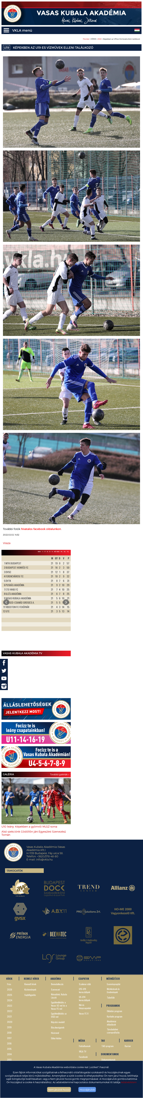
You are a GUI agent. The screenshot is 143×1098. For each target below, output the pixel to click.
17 (45, 551)
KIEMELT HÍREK (31, 978)
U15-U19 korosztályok (84, 990)
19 (42, 551)
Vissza (6, 543)
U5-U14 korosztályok (84, 998)
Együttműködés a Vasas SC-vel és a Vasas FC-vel (59, 1005)
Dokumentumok (108, 1059)
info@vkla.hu (44, 859)
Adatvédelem (128, 1082)
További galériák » (59, 774)
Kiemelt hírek (30, 984)
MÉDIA (81, 1040)
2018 (9, 1032)
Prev (6, 602)
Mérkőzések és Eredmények (113, 990)
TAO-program (107, 1046)
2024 (9, 1000)
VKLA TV (82, 1051)
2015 (9, 1048)
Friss (9, 984)
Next (66, 602)
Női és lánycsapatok (85, 1006)
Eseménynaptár (113, 984)
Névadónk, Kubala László (59, 996)
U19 (6, 47)
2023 (9, 1005)
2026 (9, 989)
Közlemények (30, 989)
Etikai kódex (56, 1038)
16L (65, 551)
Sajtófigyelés (30, 994)
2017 (9, 1038)
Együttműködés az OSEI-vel (59, 1015)
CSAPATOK (83, 978)
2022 (99, 39)
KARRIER (128, 1040)
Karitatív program (114, 1016)
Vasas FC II (83, 1013)
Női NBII (56, 551)
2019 (9, 1027)
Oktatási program (114, 1011)
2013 (9, 1059)
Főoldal (86, 39)
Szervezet (55, 989)
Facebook (83, 1056)
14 (52, 551)
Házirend (55, 1032)
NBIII (39, 551)
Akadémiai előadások (111, 1023)
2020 (9, 1021)
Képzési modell (58, 1022)
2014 (9, 1054)
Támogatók (15, 870)
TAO (103, 1040)
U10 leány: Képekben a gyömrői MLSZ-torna (29, 826)
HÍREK (9, 978)
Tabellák (111, 997)
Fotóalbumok (84, 1046)
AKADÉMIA (55, 978)
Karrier (128, 1046)
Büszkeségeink (57, 1027)
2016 (9, 1043)
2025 (9, 994)
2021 (9, 1016)
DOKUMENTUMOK (110, 1054)
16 (47, 551)
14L (68, 551)
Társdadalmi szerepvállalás (113, 1031)
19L (62, 551)
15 (49, 551)
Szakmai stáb (85, 984)
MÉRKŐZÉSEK (113, 978)
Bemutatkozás (57, 984)
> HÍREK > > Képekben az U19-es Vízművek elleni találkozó (111, 39)
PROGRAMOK (113, 1005)
